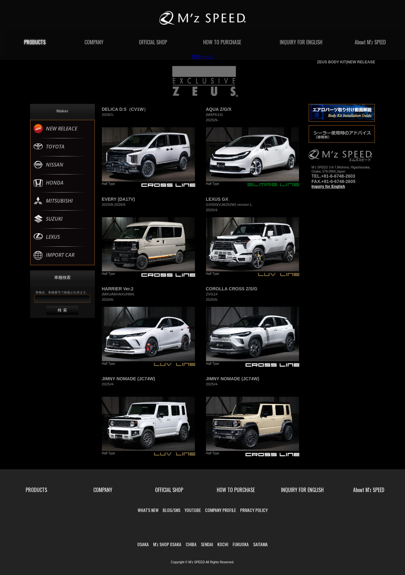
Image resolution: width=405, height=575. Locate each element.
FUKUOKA (241, 544)
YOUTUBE (192, 510)
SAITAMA (260, 544)
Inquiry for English (328, 186)
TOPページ (202, 56)
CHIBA (191, 544)
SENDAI (207, 544)
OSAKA (143, 544)
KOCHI (222, 544)
